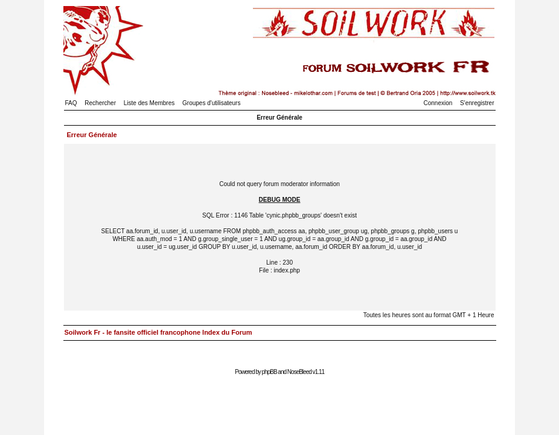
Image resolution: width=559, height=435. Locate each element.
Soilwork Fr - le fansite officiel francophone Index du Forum (158, 332)
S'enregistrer (477, 103)
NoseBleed (299, 372)
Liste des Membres (149, 103)
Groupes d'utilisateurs (211, 103)
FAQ (71, 103)
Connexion (438, 103)
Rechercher (100, 103)
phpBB (269, 372)
